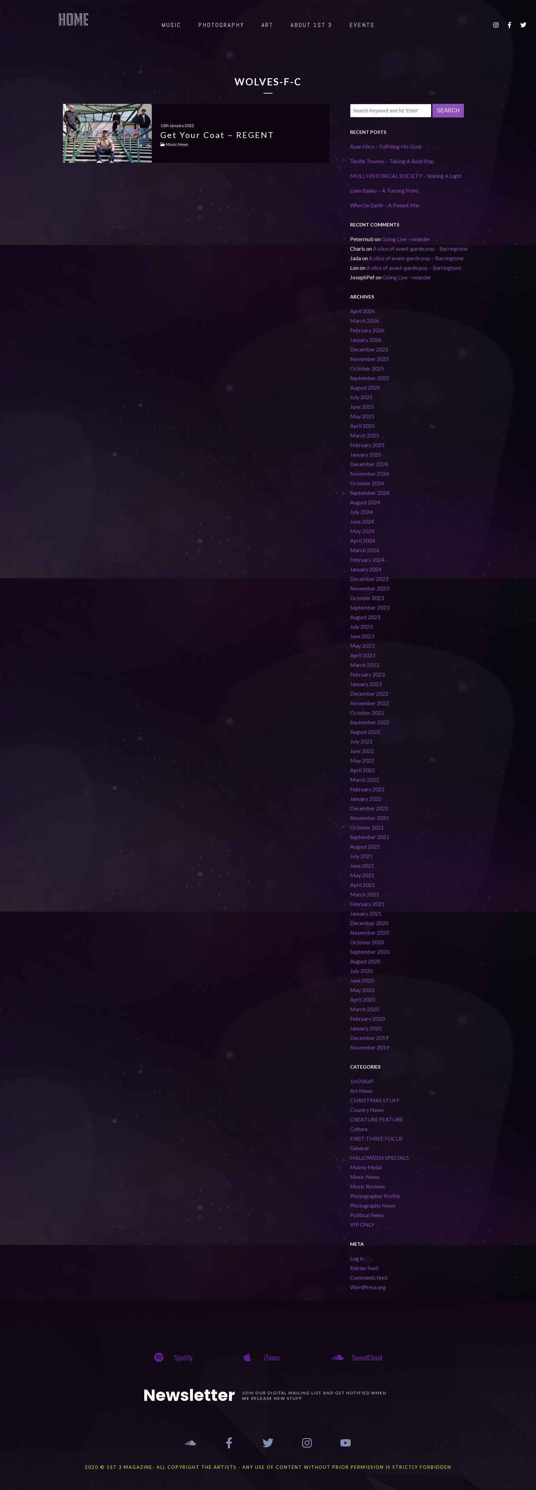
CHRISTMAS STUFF (375, 1100)
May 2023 (362, 645)
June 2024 (362, 521)
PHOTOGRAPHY (221, 25)
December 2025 (369, 349)
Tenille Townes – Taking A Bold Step (392, 161)
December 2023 (369, 578)
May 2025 (362, 416)
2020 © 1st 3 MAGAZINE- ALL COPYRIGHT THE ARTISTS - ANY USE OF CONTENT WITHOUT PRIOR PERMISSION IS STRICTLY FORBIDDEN (268, 1467)
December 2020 (369, 923)
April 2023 (362, 655)
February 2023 (367, 674)
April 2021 (362, 884)
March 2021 (364, 894)
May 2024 (362, 531)
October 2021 (367, 827)
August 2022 (365, 731)
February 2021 (367, 904)
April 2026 (362, 311)
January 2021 (365, 913)
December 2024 (369, 464)
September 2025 (369, 378)
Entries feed (364, 1268)
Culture (358, 1129)
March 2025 (364, 435)
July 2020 (361, 970)
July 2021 (361, 856)
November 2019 (369, 1047)
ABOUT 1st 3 (311, 25)
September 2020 (369, 951)
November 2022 (369, 703)
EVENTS (362, 25)
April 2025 (362, 425)
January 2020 (365, 1028)
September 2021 (369, 837)
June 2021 (362, 865)
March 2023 (364, 665)
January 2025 (365, 454)
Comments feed (368, 1277)
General (359, 1148)
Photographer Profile (375, 1196)
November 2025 (369, 359)
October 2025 (367, 368)
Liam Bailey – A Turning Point (384, 190)
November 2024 (369, 473)
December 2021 (369, 808)
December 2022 (369, 693)
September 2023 (369, 607)
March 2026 (364, 320)
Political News (367, 1215)
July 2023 (361, 626)
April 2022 (362, 770)
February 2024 (367, 559)
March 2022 (364, 779)
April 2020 (362, 999)
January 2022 (365, 798)
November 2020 (369, 932)
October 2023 (367, 598)
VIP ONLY (362, 1224)
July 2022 (361, 741)
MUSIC (171, 25)
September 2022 (369, 722)
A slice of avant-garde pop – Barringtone (420, 248)
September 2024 (369, 492)
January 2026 (365, 339)
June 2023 (362, 636)
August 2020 (365, 961)
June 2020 (362, 980)
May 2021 (362, 875)
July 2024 (361, 512)
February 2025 (367, 445)
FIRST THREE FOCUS (376, 1138)
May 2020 (362, 990)
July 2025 (361, 397)
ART (267, 25)
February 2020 (367, 1018)
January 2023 (365, 684)
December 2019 (369, 1037)
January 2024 (365, 569)
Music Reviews (367, 1186)
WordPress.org (368, 1287)
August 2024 (365, 502)
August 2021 (365, 846)
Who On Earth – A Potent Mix (384, 205)
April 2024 (362, 540)
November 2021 (369, 817)
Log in (357, 1258)
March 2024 (364, 550)
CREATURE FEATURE (376, 1119)
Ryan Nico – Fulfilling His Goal (385, 146)
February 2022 (367, 789)
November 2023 (369, 588)
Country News (367, 1109)
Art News (361, 1090)
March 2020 (364, 1009)
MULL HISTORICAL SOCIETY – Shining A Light (405, 175)
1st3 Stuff (361, 1081)
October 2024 (367, 483)
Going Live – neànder (405, 239)
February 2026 (367, 330)
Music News (364, 1176)
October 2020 (367, 942)
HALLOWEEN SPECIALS (379, 1157)
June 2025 (362, 406)
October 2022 (367, 712)
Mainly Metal (366, 1167)
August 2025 (365, 387)
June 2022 (362, 751)
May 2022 (362, 760)
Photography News (373, 1205)
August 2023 (365, 617)
